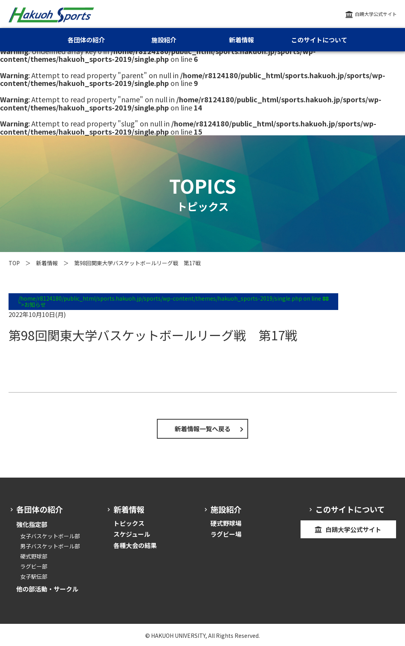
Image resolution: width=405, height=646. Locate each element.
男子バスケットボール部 (50, 546)
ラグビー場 (226, 534)
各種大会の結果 (135, 545)
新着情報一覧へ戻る (203, 428)
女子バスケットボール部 (50, 536)
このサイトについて (319, 39)
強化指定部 (31, 524)
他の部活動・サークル (47, 588)
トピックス (128, 523)
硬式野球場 (226, 523)
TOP (14, 263)
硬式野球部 (33, 556)
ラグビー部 (33, 566)
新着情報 (47, 263)
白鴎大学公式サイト (376, 14)
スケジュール (131, 534)
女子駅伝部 (33, 576)
